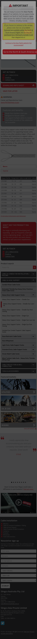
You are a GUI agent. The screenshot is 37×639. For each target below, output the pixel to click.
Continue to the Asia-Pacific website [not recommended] (18, 44)
